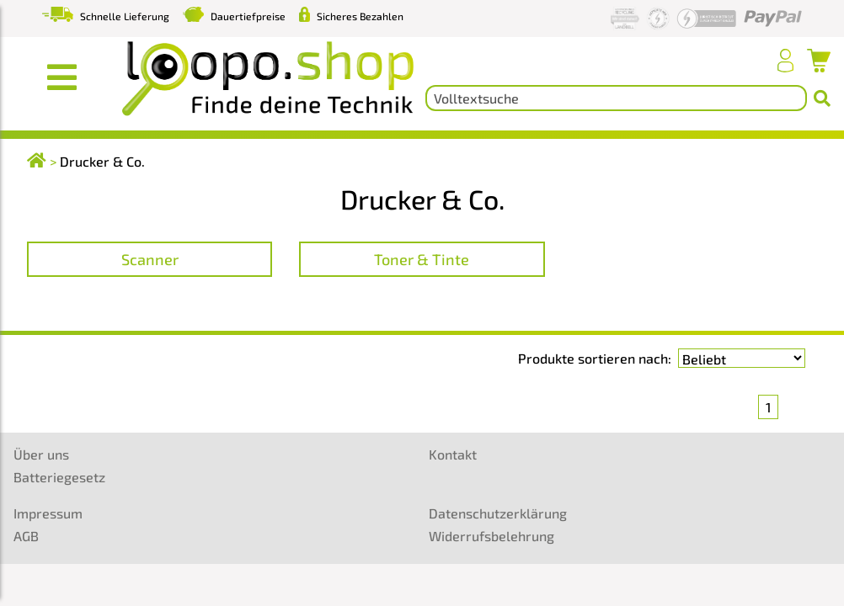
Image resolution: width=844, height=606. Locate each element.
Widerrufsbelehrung (491, 536)
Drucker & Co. (102, 161)
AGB (26, 536)
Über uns (41, 454)
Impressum (48, 513)
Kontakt (453, 454)
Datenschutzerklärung (498, 513)
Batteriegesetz (59, 477)
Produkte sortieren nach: (594, 358)
